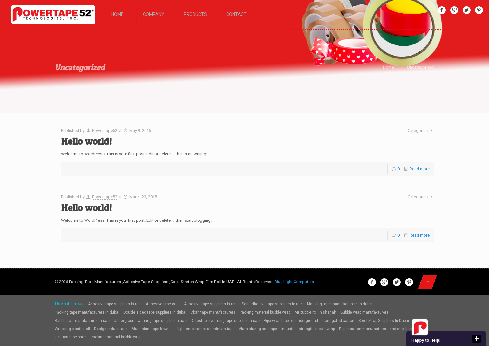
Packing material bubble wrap (265, 312)
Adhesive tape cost (163, 304)
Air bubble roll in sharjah (315, 312)
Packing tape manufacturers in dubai (87, 312)
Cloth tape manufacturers (212, 312)
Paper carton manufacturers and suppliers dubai (381, 329)
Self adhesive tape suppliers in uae (272, 304)
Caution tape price (70, 337)
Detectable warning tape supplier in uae (225, 320)
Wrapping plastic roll (72, 329)
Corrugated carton (338, 320)
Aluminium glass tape (258, 329)
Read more (420, 168)
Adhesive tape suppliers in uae (115, 304)
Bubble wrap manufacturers (364, 312)
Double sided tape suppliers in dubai (154, 312)
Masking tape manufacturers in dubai (339, 304)
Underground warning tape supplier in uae (150, 320)
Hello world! (86, 141)
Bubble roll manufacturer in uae (82, 320)
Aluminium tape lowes (152, 329)
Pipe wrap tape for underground (291, 320)
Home (388, 67)
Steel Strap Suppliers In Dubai (383, 320)
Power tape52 (104, 130)
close (476, 339)
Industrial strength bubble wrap (308, 329)
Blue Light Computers (294, 281)
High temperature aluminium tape (205, 329)
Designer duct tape (110, 329)
